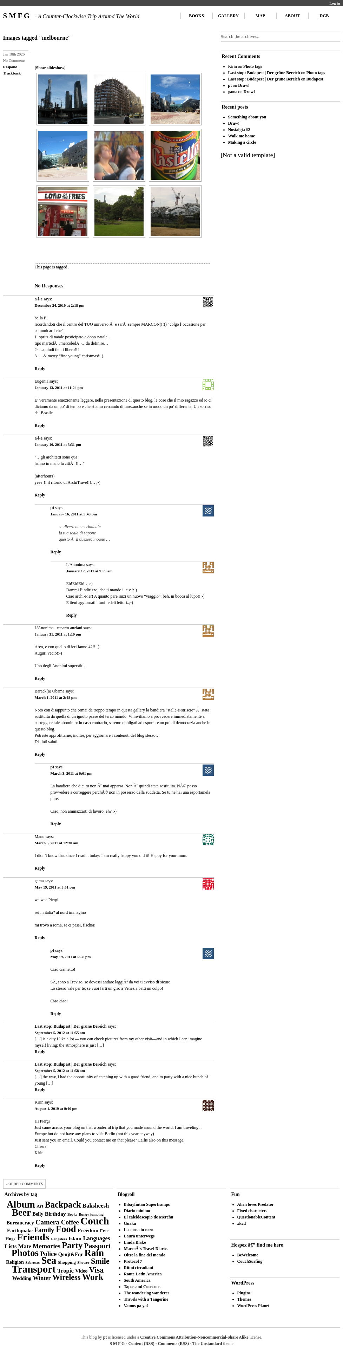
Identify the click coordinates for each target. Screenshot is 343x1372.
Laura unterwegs (139, 1236)
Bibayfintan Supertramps (147, 1204)
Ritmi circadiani (138, 1267)
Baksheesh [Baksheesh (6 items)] (96, 1205)
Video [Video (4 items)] (81, 1271)
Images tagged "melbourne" (37, 38)
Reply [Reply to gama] (40, 937)
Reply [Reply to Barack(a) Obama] (40, 754)
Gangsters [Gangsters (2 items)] (59, 1239)
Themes (244, 1299)
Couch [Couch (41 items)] (94, 1221)
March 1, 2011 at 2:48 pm (56, 697)
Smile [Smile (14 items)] (100, 1261)
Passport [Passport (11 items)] (97, 1246)
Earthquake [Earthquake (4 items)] (20, 1230)
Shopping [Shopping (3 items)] (67, 1262)
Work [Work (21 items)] (92, 1277)
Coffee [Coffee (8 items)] (70, 1222)
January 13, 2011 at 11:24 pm (59, 387)
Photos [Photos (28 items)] (25, 1253)
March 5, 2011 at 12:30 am (56, 843)
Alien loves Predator (255, 1204)
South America (137, 1280)
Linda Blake (135, 1242)
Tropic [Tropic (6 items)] (65, 1270)
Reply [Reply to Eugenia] (40, 425)
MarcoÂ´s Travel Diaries (146, 1248)
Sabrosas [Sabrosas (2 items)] (32, 1262)
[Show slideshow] (50, 67)
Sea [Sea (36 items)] (48, 1260)
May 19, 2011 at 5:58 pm (71, 957)
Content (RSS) (141, 1343)
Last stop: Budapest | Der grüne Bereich (71, 1026)
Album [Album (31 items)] (21, 1204)
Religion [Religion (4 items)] (15, 1262)
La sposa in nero (138, 1229)
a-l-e (39, 299)
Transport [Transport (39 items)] (34, 1269)
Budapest (314, 79)
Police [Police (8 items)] (48, 1253)
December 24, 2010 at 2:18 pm (60, 305)
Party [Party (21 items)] (72, 1245)
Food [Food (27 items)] (66, 1229)
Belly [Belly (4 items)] (38, 1214)
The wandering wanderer (147, 1292)
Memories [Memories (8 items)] (46, 1246)
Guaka (130, 1223)
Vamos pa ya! (136, 1305)
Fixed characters (252, 1210)
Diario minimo (137, 1210)
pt (52, 507)
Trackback (12, 73)
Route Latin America (143, 1274)
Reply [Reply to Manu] (40, 868)
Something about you (247, 117)
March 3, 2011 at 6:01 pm (72, 773)
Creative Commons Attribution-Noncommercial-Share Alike (194, 1337)
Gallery (228, 15)
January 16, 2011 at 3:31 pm (58, 444)
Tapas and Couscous (142, 1286)
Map (260, 15)
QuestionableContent (256, 1217)
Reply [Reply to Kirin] (40, 1165)
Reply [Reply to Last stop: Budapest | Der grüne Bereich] (40, 1051)
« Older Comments (24, 1184)
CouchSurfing (250, 1261)
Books (196, 15)
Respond (10, 67)
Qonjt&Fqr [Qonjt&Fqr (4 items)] (70, 1254)
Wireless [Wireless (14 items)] (66, 1277)
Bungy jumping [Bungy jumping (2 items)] (91, 1214)
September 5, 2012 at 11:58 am (60, 1070)
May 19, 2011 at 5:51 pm (55, 887)
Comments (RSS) (173, 1343)
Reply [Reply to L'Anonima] (71, 615)
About (292, 15)
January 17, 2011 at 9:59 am (89, 571)
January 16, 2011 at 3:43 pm (74, 514)
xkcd (241, 1223)
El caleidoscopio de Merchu (148, 1217)
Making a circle (242, 142)
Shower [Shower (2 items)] (83, 1262)
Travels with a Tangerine (146, 1299)
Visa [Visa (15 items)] (96, 1270)
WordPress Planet (253, 1305)
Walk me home (241, 136)
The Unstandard (207, 1343)
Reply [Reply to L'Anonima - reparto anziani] (40, 678)
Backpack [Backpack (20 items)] (63, 1204)
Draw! (244, 85)
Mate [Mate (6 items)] (24, 1246)
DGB (324, 15)
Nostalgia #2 (239, 129)
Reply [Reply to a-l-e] (40, 368)
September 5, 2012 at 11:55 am (60, 1032)
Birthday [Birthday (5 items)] (55, 1214)
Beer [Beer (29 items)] (21, 1212)
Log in (334, 3)
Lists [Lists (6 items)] (11, 1246)
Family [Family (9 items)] (44, 1230)
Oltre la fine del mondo (144, 1255)
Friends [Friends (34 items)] (33, 1236)
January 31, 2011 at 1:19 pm (58, 634)
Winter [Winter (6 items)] (42, 1278)
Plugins (244, 1292)
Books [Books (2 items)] (72, 1214)
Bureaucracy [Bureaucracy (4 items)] (20, 1222)
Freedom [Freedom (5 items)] (88, 1230)
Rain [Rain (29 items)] (94, 1253)
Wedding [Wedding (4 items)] (22, 1278)
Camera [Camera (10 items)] (47, 1222)
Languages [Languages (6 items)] (96, 1238)
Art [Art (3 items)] (40, 1206)
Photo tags (252, 66)
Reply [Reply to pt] (56, 552)
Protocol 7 (133, 1261)
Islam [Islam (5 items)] (74, 1238)
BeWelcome (247, 1255)
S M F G (71, 16)
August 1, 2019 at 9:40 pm (56, 1108)
